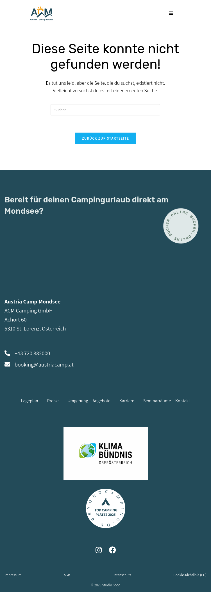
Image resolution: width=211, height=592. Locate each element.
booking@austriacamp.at (44, 364)
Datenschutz (121, 575)
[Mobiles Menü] (171, 13)
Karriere (126, 401)
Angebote (101, 401)
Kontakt (182, 401)
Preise (53, 401)
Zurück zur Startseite (105, 138)
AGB (67, 575)
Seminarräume (157, 401)
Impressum (13, 575)
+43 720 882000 (32, 353)
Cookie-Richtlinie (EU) (190, 575)
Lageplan (29, 401)
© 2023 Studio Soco (105, 585)
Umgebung (77, 401)
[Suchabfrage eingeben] (105, 109)
